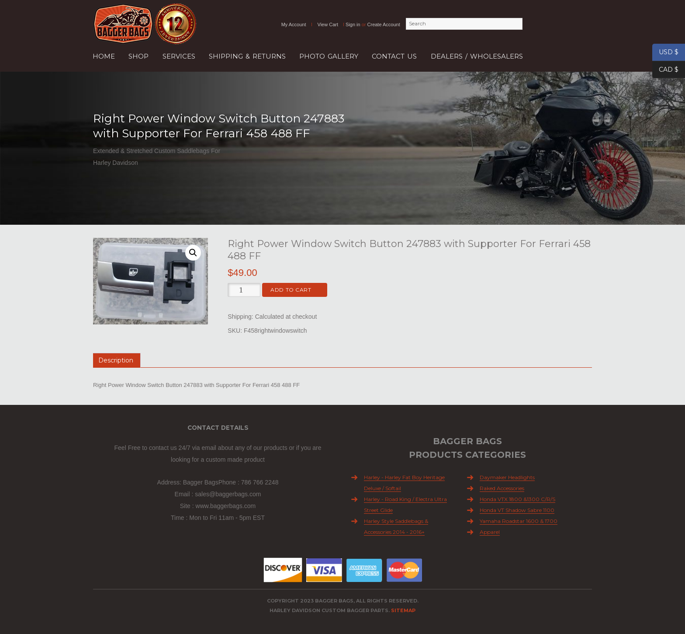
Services (179, 56)
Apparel (490, 532)
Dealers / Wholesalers (477, 56)
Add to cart (290, 289)
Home (104, 56)
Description (115, 360)
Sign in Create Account (373, 24)
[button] (193, 253)
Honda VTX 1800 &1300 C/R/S (517, 499)
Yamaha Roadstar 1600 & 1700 (518, 521)
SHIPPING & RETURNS (247, 56)
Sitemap (403, 610)
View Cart (328, 24)
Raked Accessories (502, 488)
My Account (293, 24)
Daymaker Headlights (507, 477)
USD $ (665, 52)
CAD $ (665, 70)
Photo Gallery (328, 56)
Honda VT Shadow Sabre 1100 (517, 510)
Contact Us (394, 56)
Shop (138, 56)
